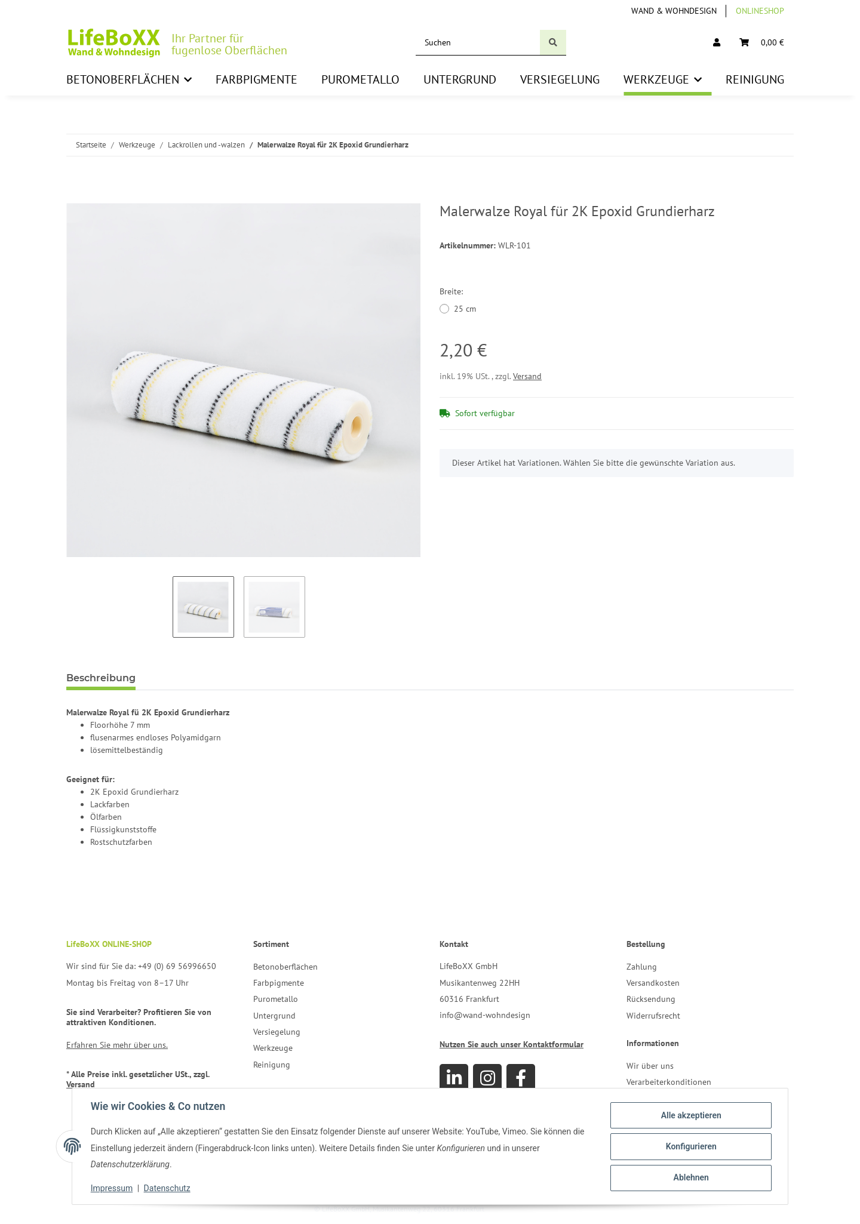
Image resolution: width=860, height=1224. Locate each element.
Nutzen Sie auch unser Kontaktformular (511, 1044)
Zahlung (641, 966)
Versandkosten (653, 982)
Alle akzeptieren (690, 1115)
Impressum (112, 1188)
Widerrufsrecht (653, 1015)
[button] (717, 42)
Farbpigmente (278, 982)
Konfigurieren (690, 1146)
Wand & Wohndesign (674, 10)
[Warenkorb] (762, 42)
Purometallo (275, 999)
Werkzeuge (273, 1047)
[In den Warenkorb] (75, 196)
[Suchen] (478, 43)
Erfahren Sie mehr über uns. (117, 1045)
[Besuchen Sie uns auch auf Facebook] (520, 1078)
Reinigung (271, 1064)
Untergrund (274, 1015)
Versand (527, 376)
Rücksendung (650, 999)
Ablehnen (690, 1177)
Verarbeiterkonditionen (668, 1082)
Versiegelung (276, 1031)
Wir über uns (650, 1065)
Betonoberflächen (285, 966)
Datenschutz (168, 1188)
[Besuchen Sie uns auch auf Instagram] (487, 1078)
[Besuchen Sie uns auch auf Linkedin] (454, 1078)
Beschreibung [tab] (101, 678)
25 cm (465, 308)
